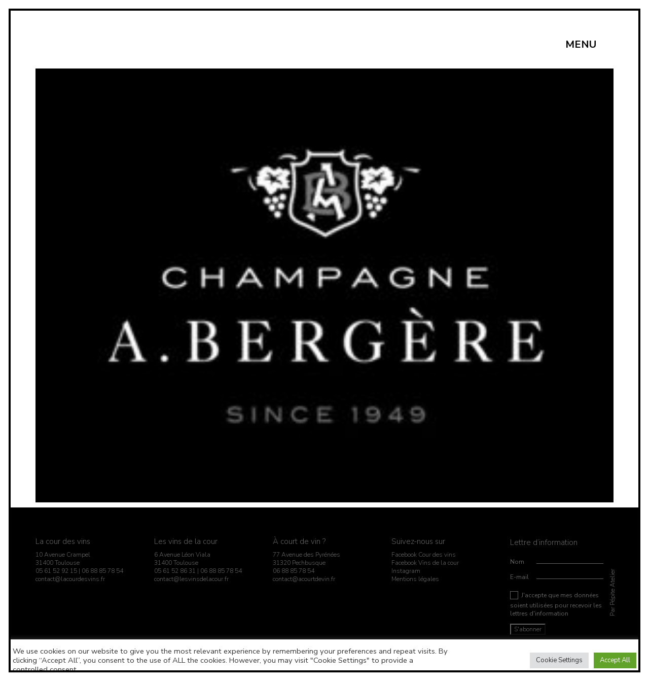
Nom (517, 562)
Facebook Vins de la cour (425, 563)
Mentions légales (415, 579)
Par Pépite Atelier (612, 592)
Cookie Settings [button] (559, 660)
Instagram (405, 571)
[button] (586, 45)
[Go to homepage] (60, 44)
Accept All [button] (615, 660)
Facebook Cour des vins (423, 555)
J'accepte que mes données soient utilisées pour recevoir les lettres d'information (556, 604)
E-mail (519, 577)
